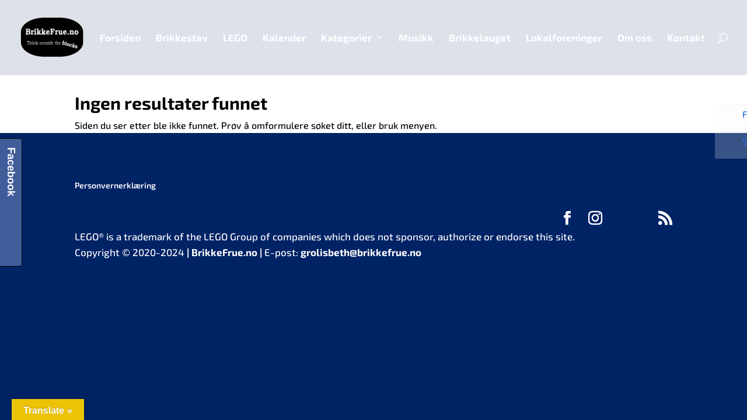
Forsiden (120, 38)
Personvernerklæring (115, 185)
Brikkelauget (480, 38)
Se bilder (734, 149)
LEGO (235, 38)
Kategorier (346, 38)
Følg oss (734, 120)
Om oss (634, 38)
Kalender (284, 38)
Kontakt (686, 38)
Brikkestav (182, 38)
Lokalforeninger (564, 38)
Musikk (416, 38)
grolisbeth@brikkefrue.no (361, 252)
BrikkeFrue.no (224, 252)
